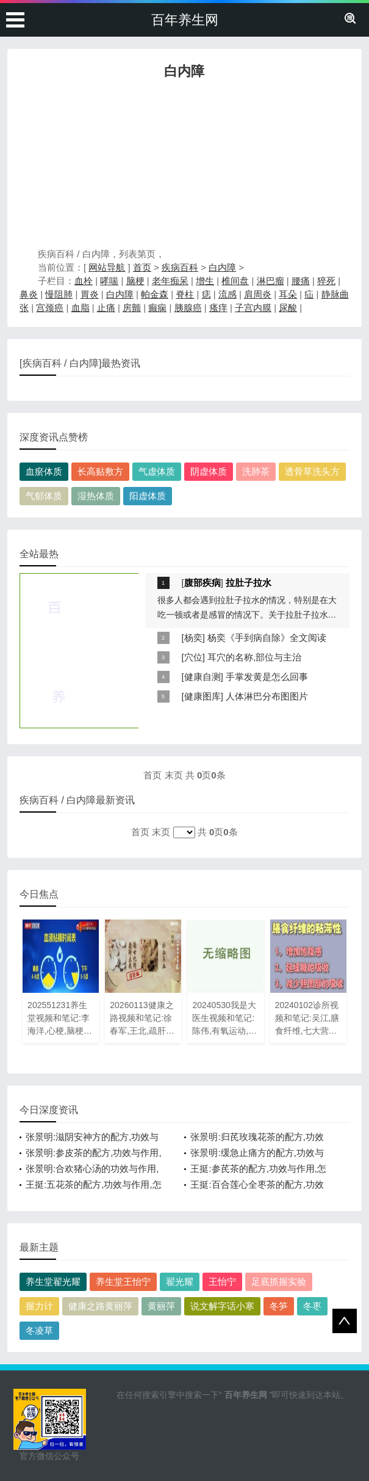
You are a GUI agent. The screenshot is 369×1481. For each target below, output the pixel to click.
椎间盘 (235, 281)
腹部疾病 (202, 582)
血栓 (83, 281)
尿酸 (288, 307)
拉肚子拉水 (248, 582)
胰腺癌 (188, 307)
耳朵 (288, 294)
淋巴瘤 (270, 281)
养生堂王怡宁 (123, 1281)
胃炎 (90, 294)
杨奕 (193, 637)
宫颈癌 (49, 307)
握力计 (39, 1306)
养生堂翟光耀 (53, 1281)
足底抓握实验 (278, 1281)
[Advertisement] (184, 166)
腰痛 (301, 281)
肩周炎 (257, 294)
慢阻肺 (59, 294)
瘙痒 (218, 307)
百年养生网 (184, 19)
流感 (227, 294)
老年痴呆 (170, 281)
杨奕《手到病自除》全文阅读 (266, 637)
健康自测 (202, 676)
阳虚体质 (147, 496)
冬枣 (312, 1306)
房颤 (132, 307)
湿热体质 (95, 496)
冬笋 (279, 1306)
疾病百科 (180, 267)
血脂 (80, 307)
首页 (142, 267)
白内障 (222, 267)
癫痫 (157, 307)
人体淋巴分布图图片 (267, 696)
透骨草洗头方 (312, 471)
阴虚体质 (208, 471)
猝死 (326, 281)
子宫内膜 (253, 307)
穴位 (193, 657)
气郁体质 (44, 496)
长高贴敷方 (100, 471)
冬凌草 (39, 1330)
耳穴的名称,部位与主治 (254, 657)
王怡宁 (222, 1281)
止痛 (106, 307)
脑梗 (135, 281)
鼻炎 (29, 294)
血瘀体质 (44, 471)
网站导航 (106, 267)
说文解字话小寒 (222, 1306)
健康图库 (202, 696)
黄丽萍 (161, 1306)
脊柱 (185, 294)
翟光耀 (179, 1281)
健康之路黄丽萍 (100, 1306)
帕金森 (154, 294)
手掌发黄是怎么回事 (267, 676)
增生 (205, 281)
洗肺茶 (256, 471)
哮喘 (109, 281)
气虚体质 (156, 471)
